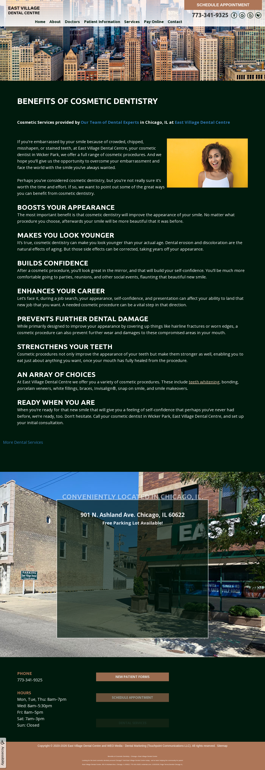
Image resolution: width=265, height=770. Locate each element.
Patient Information (102, 21)
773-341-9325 (210, 15)
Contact (175, 21)
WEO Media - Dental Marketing (126, 745)
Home (40, 21)
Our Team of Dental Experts (110, 122)
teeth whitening (204, 382)
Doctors (72, 21)
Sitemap (222, 745)
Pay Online (154, 21)
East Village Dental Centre (202, 122)
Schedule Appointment (223, 5)
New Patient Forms (132, 685)
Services (132, 21)
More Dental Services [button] (23, 442)
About (55, 21)
